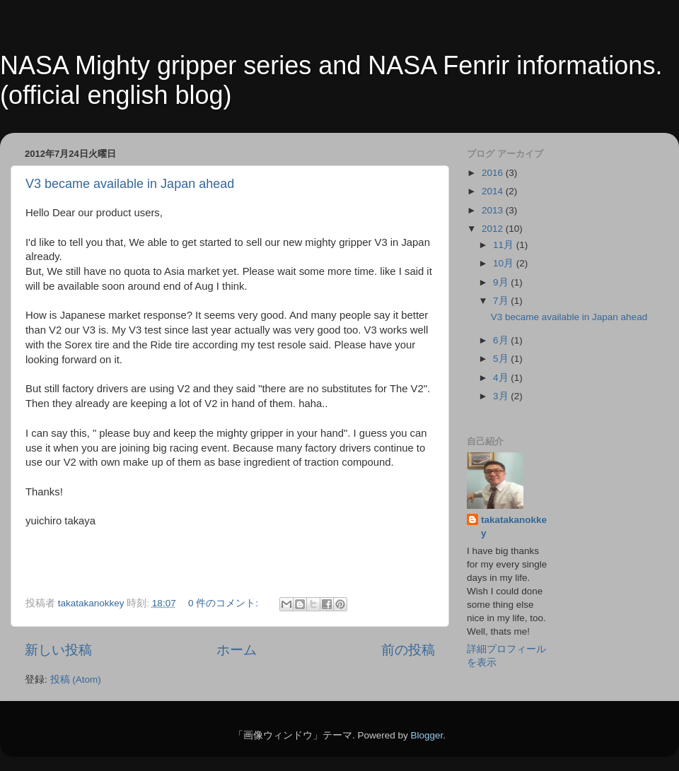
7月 (502, 300)
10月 (504, 263)
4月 (502, 377)
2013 (494, 210)
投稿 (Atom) (75, 679)
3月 (502, 396)
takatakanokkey (514, 526)
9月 (502, 282)
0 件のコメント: (224, 603)
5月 (502, 358)
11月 (504, 245)
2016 (494, 172)
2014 (494, 191)
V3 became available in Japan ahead (129, 184)
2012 (494, 228)
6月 (502, 340)
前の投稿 (408, 649)
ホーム (236, 649)
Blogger (426, 735)
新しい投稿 (58, 649)
